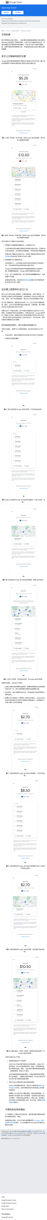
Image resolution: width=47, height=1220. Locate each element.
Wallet (15, 2)
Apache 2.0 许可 (15, 1133)
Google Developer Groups (8, 1200)
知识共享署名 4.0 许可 (30, 1131)
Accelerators (5, 1206)
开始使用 (6, 12)
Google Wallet (15, 30)
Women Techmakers (7, 1209)
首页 (2, 30)
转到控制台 (18, 12)
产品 (7, 30)
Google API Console (7, 1217)
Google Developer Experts (8, 1203)
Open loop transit (8, 8)
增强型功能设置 (26, 280)
